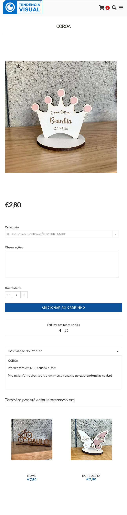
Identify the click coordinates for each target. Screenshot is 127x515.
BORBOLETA (91, 476)
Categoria (12, 227)
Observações (14, 247)
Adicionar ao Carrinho (63, 307)
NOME (31, 476)
